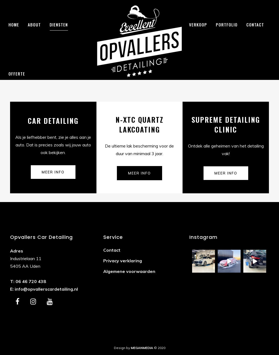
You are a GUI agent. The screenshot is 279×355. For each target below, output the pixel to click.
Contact (111, 250)
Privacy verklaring (122, 260)
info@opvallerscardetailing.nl (46, 289)
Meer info (53, 172)
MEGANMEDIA (142, 348)
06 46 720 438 (31, 281)
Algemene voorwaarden (129, 271)
